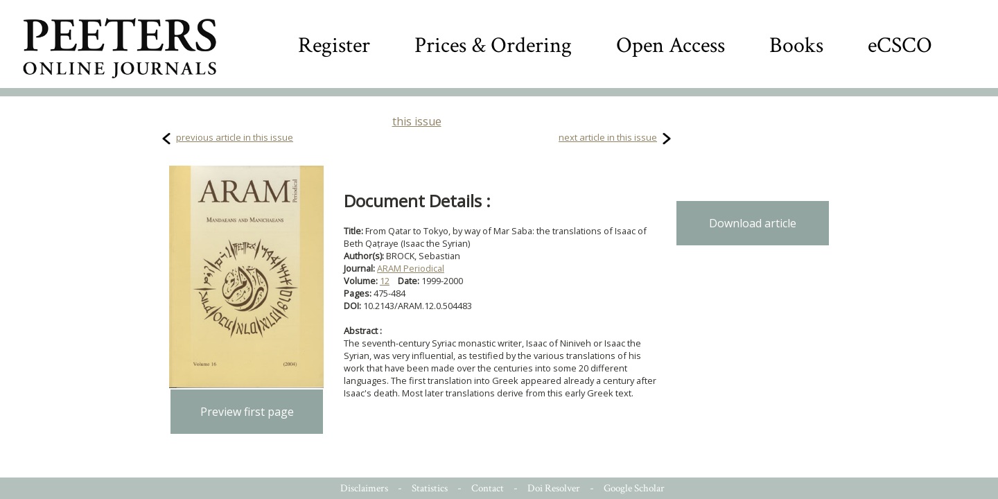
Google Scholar (634, 488)
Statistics (430, 488)
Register (334, 45)
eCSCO (900, 45)
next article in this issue (608, 137)
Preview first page (247, 411)
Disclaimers (364, 488)
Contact (487, 488)
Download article (752, 223)
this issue (416, 121)
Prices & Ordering (493, 45)
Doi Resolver (553, 488)
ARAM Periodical (410, 268)
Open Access (670, 45)
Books (796, 45)
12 (384, 280)
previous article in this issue (234, 137)
